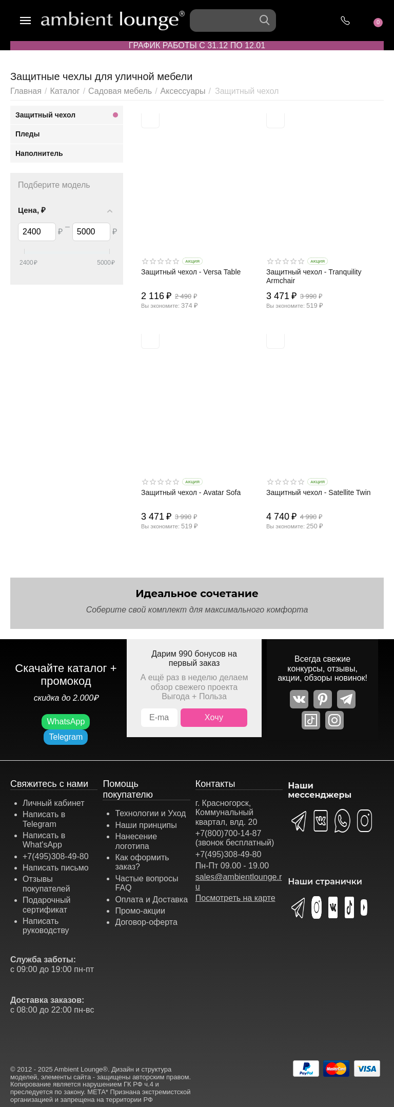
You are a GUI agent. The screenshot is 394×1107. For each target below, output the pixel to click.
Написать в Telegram (44, 819)
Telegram (66, 737)
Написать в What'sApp (44, 840)
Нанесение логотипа (136, 841)
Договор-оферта (146, 922)
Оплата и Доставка (151, 899)
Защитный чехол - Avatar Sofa (191, 492)
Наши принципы (145, 825)
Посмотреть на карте (235, 898)
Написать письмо (56, 867)
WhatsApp (66, 721)
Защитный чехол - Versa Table (191, 272)
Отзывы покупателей (46, 884)
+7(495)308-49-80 (56, 856)
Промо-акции (140, 910)
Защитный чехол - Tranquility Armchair (313, 276)
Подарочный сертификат (46, 905)
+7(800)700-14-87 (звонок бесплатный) (234, 838)
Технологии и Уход (150, 813)
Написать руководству (46, 926)
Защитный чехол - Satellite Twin (318, 492)
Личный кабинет (53, 803)
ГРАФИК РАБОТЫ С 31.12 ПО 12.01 (197, 45)
